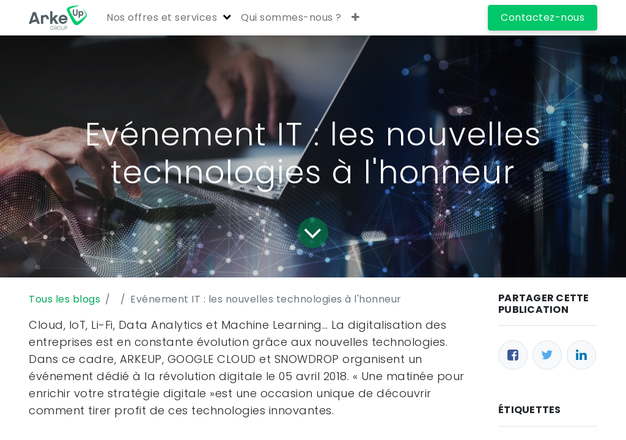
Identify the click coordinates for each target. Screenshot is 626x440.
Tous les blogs (64, 299)
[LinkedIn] (581, 355)
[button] (356, 18)
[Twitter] (547, 355)
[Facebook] (513, 355)
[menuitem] (291, 18)
